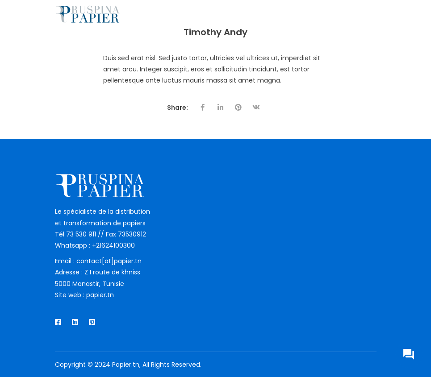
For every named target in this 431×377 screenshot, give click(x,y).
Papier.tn (125, 364)
